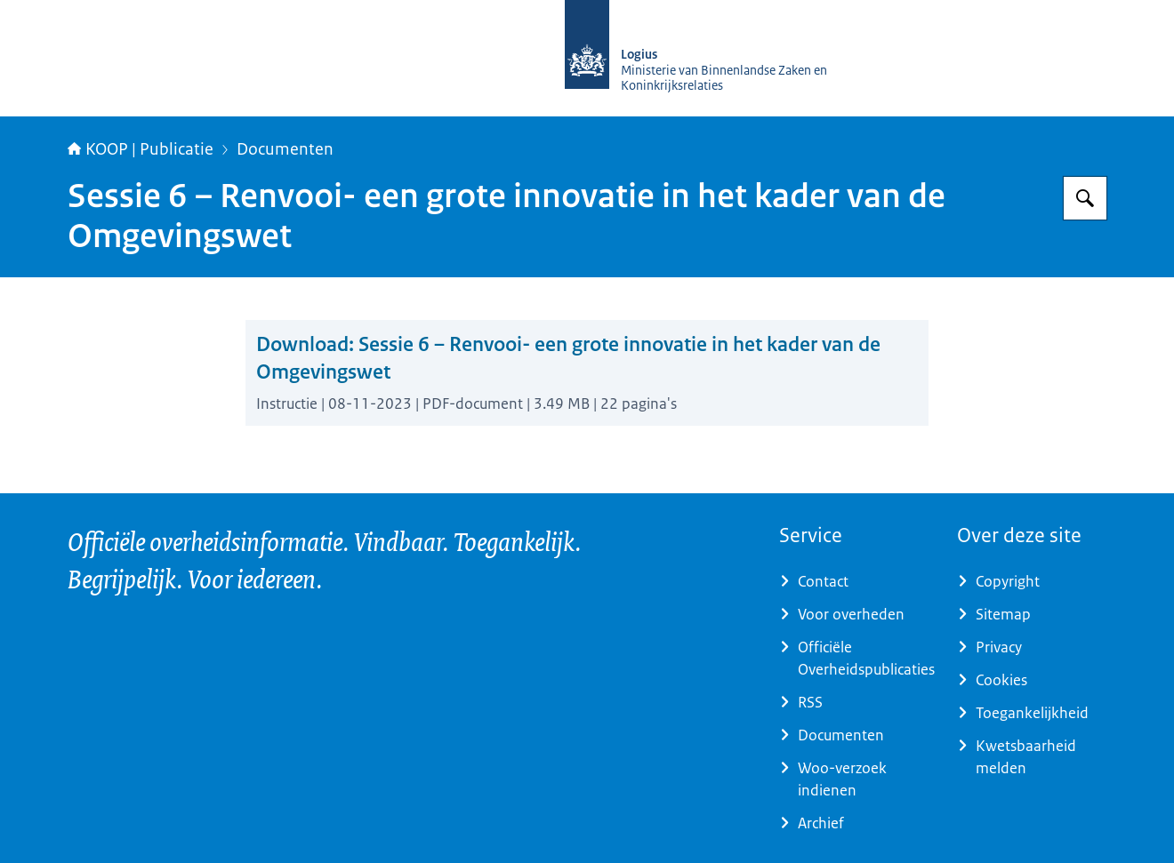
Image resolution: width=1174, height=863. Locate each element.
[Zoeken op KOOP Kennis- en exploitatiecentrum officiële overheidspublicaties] (1085, 198)
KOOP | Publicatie (140, 149)
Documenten (285, 149)
